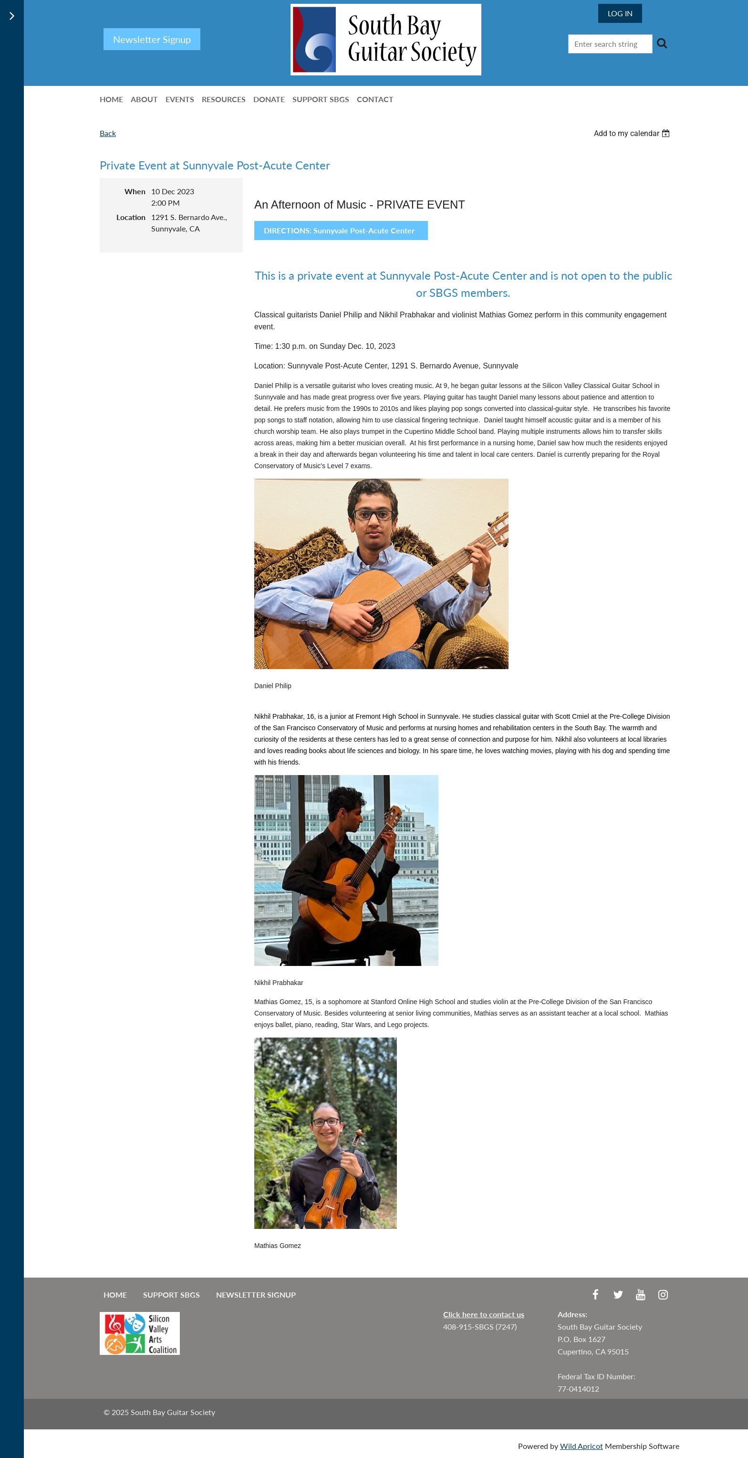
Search (661, 43)
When (135, 191)
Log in (620, 13)
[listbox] (633, 133)
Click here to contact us (483, 1314)
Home (115, 1294)
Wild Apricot (581, 1445)
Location (130, 216)
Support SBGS (171, 1294)
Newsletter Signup (256, 1294)
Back (108, 132)
